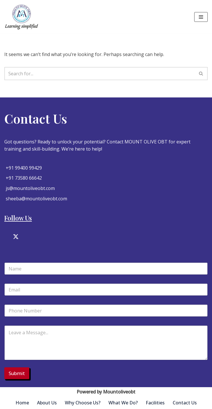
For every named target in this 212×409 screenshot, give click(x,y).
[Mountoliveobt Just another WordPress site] (21, 17)
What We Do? (123, 403)
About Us (47, 403)
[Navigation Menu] (201, 17)
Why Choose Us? (82, 403)
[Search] (99, 73)
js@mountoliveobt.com (30, 188)
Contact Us (185, 403)
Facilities (155, 403)
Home (22, 403)
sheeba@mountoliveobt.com (36, 198)
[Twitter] (16, 238)
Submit (17, 373)
